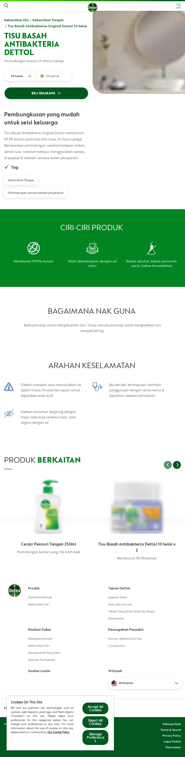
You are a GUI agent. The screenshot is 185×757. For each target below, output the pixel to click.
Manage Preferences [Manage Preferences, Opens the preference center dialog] (95, 737)
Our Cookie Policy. (58, 732)
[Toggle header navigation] (178, 6)
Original (52, 76)
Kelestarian (116, 618)
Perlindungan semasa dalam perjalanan (36, 193)
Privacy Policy (171, 735)
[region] (60, 723)
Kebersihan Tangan (48, 20)
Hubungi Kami (172, 724)
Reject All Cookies (95, 722)
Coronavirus (116, 646)
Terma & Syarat (170, 729)
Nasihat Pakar (39, 629)
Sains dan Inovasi (120, 604)
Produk (34, 588)
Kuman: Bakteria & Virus (125, 638)
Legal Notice (172, 741)
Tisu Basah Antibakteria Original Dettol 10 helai (47, 26)
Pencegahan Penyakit (126, 629)
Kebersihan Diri (16, 20)
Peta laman (173, 747)
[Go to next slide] (177, 465)
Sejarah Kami (117, 597)
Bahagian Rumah (40, 638)
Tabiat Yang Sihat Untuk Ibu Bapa (131, 611)
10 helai (17, 76)
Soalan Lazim (39, 671)
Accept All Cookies (95, 708)
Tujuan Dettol (119, 588)
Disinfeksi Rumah (40, 597)
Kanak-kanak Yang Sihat (44, 653)
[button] (145, 683)
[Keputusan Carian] (6, 6)
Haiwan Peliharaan (41, 660)
